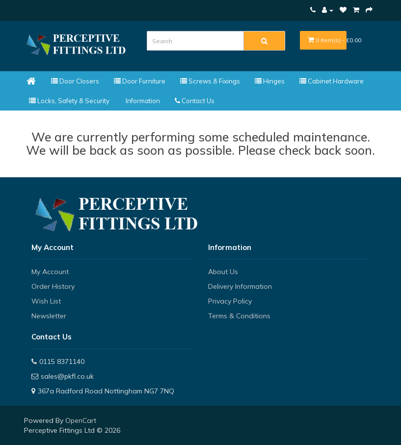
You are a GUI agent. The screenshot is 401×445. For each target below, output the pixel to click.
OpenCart (80, 420)
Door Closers (75, 81)
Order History (53, 286)
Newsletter (48, 315)
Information (142, 101)
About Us (223, 271)
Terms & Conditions (239, 315)
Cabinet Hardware (331, 81)
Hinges (270, 81)
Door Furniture (139, 81)
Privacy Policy (230, 301)
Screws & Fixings (210, 81)
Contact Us (194, 101)
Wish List (46, 301)
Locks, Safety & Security (69, 101)
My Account (50, 271)
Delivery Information (240, 286)
